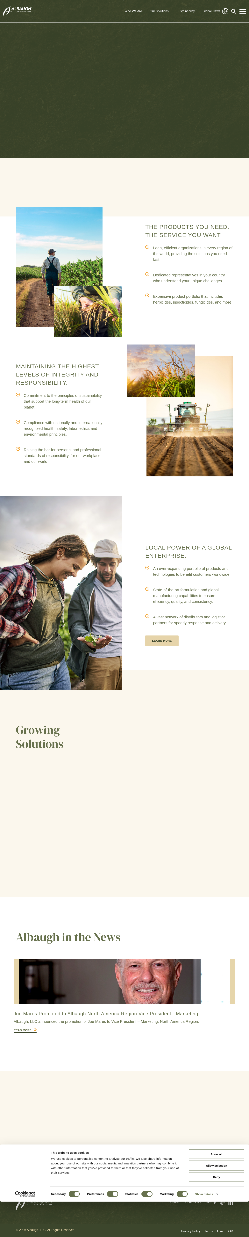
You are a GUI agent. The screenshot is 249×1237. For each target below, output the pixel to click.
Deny (216, 1212)
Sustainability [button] (185, 11)
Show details (204, 1229)
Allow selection (216, 1200)
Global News (211, 11)
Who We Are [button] (133, 11)
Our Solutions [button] (159, 11)
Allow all (217, 1189)
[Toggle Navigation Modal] (242, 11)
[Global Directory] (225, 11)
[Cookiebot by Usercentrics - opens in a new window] (25, 1229)
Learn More (162, 640)
